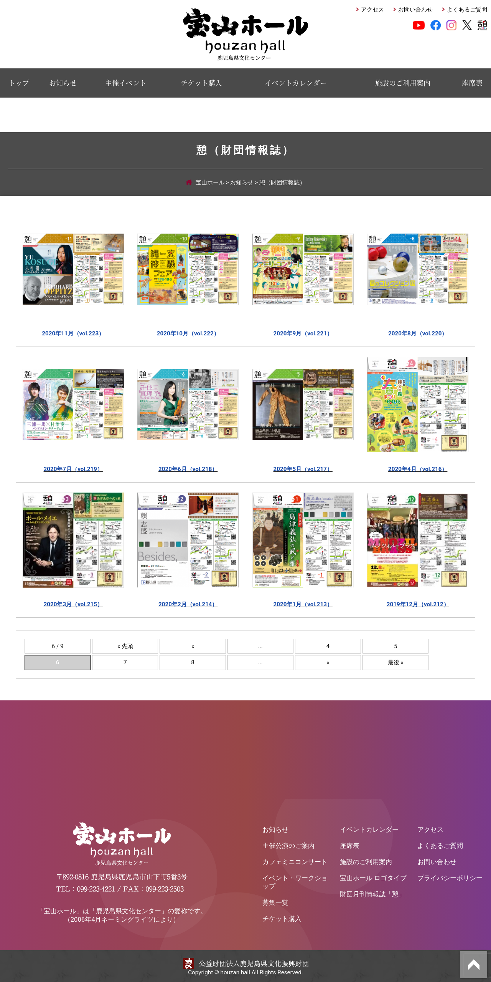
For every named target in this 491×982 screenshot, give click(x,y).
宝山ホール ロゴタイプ (373, 876)
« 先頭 (125, 644)
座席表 (472, 83)
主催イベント (126, 83)
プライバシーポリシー (450, 876)
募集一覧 (275, 901)
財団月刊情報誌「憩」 (372, 892)
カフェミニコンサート (295, 860)
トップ (18, 83)
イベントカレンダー (296, 83)
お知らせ (63, 83)
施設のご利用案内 (402, 83)
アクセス (372, 9)
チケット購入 (201, 83)
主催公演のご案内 (288, 844)
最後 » (396, 660)
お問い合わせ (415, 9)
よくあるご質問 (467, 9)
